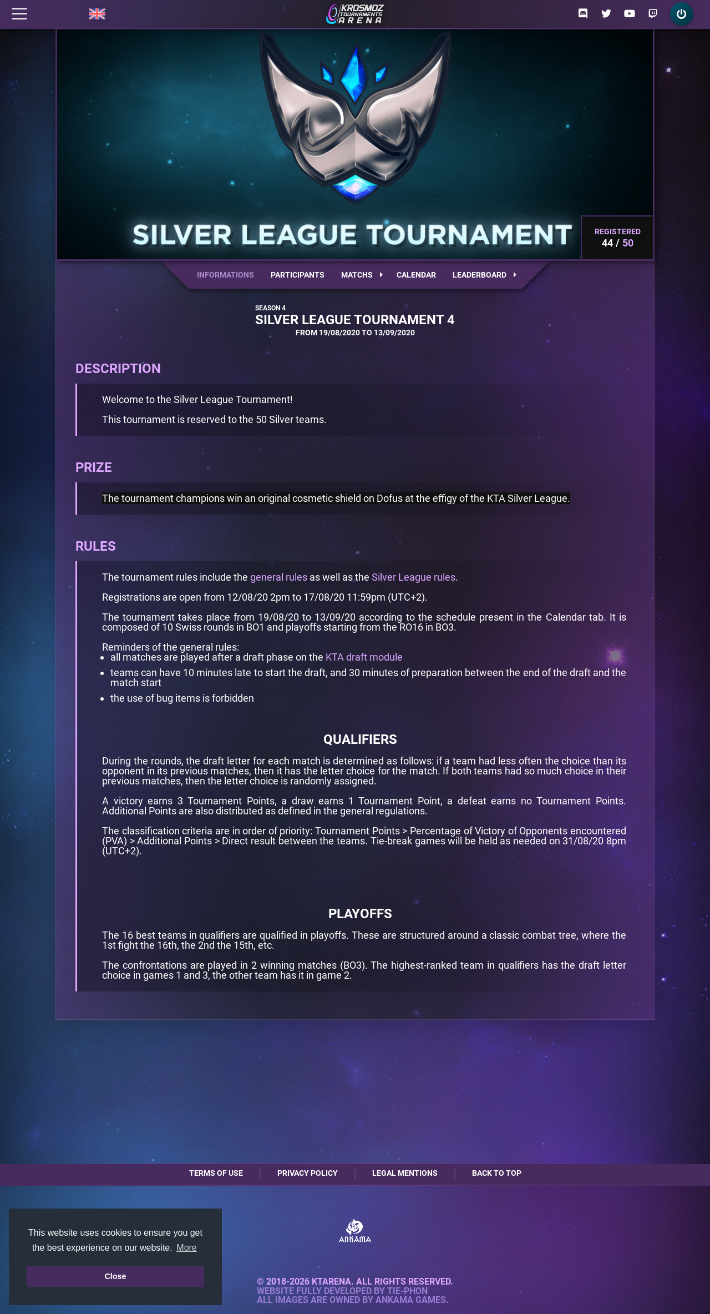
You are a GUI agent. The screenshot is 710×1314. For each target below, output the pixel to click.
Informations (225, 274)
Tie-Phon (407, 1291)
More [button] (186, 1247)
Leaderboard (484, 274)
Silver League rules (413, 577)
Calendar (416, 274)
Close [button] (115, 1276)
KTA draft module (364, 657)
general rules (278, 577)
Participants (297, 274)
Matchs (362, 274)
